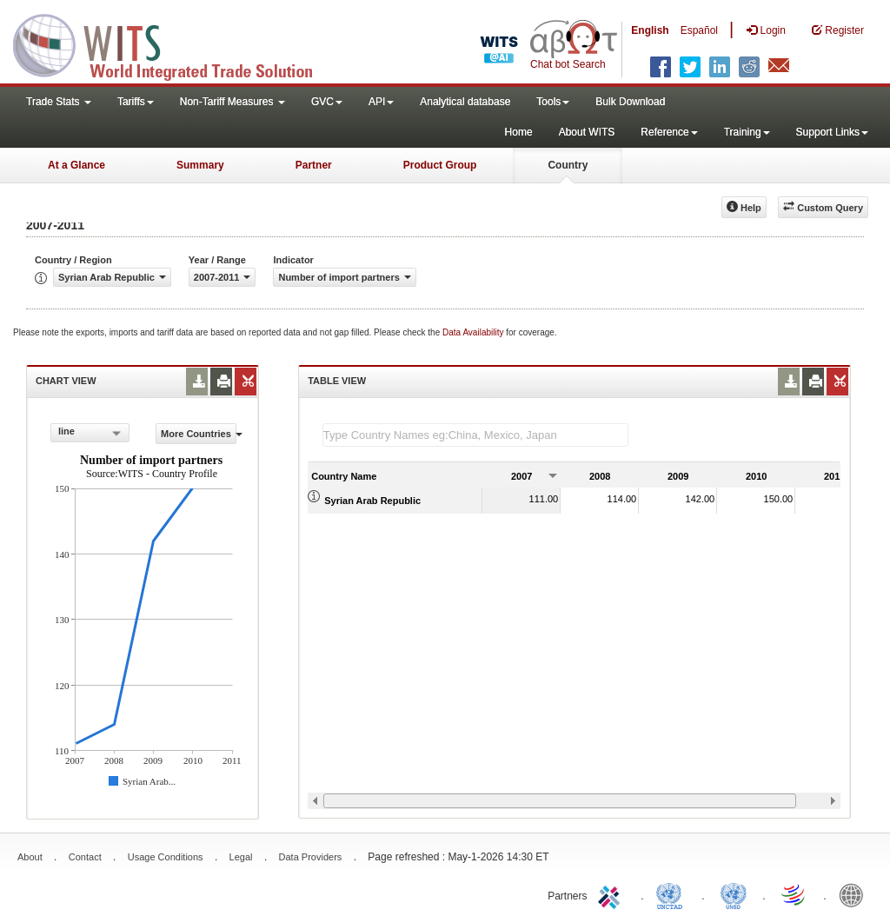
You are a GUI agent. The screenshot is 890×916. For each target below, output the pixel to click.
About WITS (587, 132)
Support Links (832, 132)
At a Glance (76, 165)
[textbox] (475, 435)
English (649, 30)
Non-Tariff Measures (232, 102)
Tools (552, 102)
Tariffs (135, 102)
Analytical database (465, 102)
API (381, 102)
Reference (669, 132)
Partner (314, 165)
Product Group (440, 165)
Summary (200, 165)
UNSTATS (733, 894)
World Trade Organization (794, 894)
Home (519, 132)
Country (568, 165)
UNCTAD (672, 894)
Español (699, 30)
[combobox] (90, 432)
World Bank (855, 894)
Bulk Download (630, 102)
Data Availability (474, 332)
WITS (174, 43)
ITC (611, 894)
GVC (326, 102)
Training (747, 132)
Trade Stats (58, 102)
